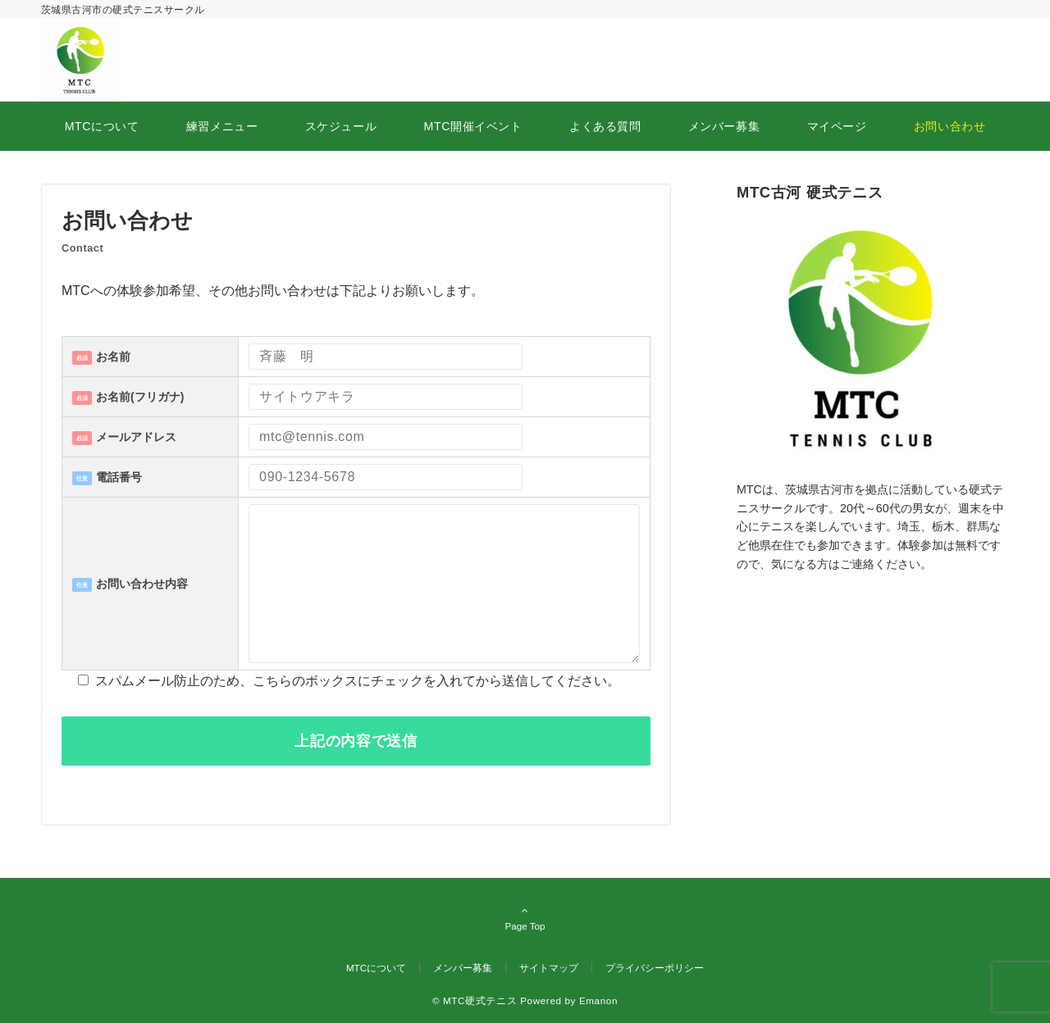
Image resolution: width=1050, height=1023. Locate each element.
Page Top (525, 918)
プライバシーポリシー (654, 967)
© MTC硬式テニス (474, 1000)
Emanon (598, 1000)
